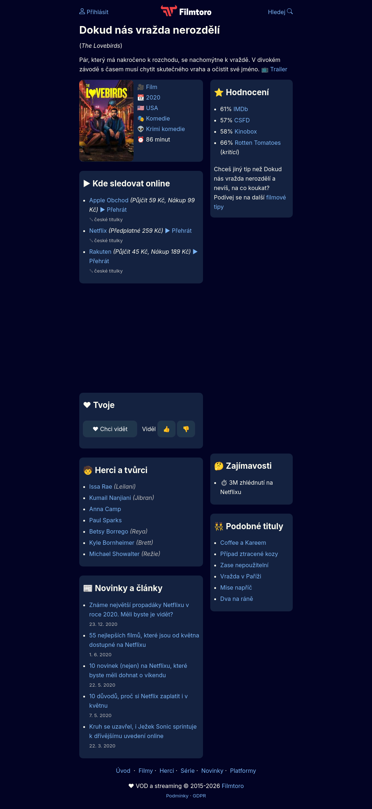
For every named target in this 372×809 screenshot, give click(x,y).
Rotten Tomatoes (258, 142)
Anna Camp (105, 509)
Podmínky (177, 796)
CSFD (242, 120)
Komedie (158, 118)
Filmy (146, 770)
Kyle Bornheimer (112, 542)
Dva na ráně (236, 598)
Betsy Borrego (108, 531)
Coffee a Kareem (243, 542)
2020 (153, 97)
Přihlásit (94, 12)
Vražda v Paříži (240, 576)
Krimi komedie (165, 128)
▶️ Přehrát (113, 209)
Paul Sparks (105, 520)
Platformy (243, 770)
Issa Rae (100, 486)
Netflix (98, 230)
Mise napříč (236, 587)
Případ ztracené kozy (249, 553)
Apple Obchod (108, 200)
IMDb (240, 109)
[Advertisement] (139, 338)
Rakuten (100, 251)
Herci (167, 770)
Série (188, 770)
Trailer (278, 69)
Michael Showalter (114, 553)
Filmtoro (233, 785)
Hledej (280, 12)
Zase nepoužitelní (244, 565)
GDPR (199, 796)
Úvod (124, 770)
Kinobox (245, 131)
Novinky (212, 770)
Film (151, 86)
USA (152, 107)
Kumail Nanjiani (110, 497)
